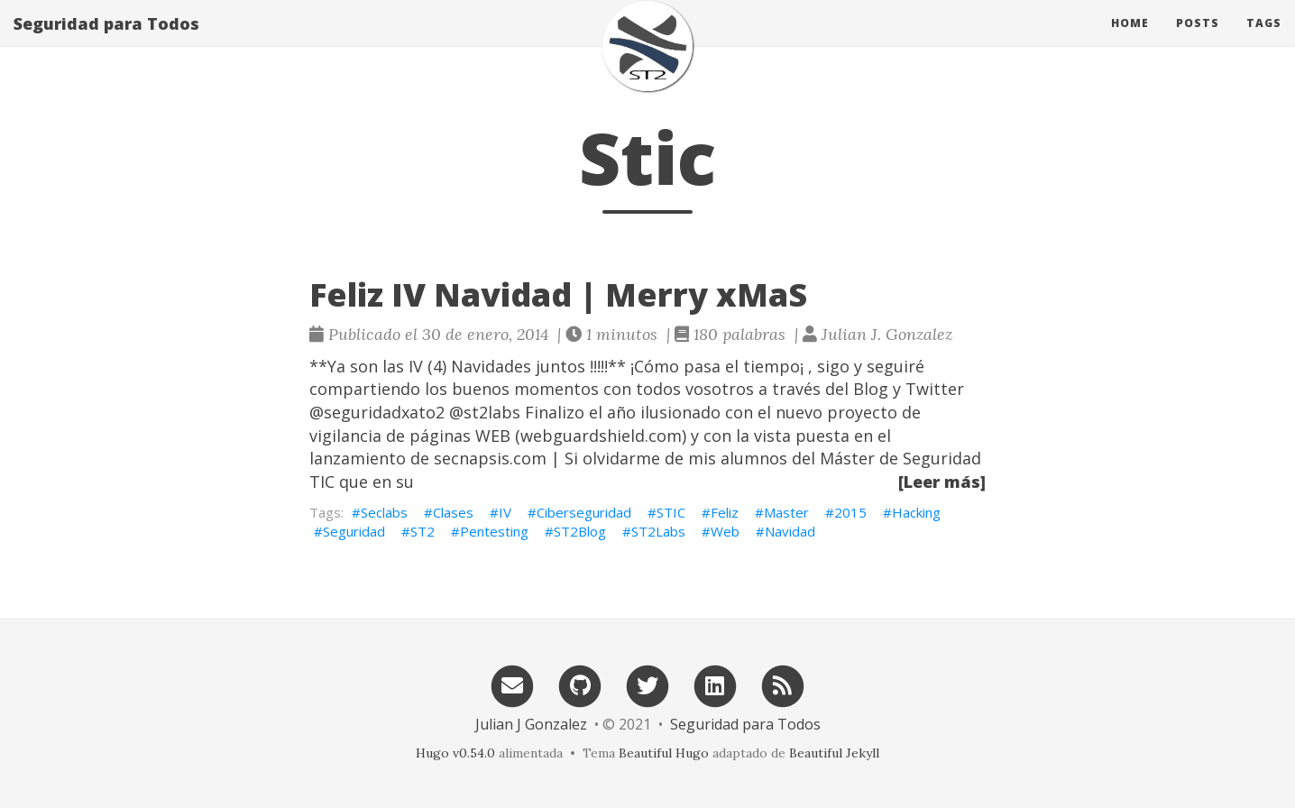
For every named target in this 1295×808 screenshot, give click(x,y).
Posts (1197, 40)
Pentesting (494, 531)
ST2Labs (658, 531)
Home (1130, 40)
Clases (453, 512)
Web (725, 531)
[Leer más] (942, 481)
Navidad (790, 531)
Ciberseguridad (584, 512)
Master (786, 512)
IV (505, 512)
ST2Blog (580, 531)
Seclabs (384, 512)
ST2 (422, 531)
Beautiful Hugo (664, 753)
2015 (850, 512)
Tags (1263, 40)
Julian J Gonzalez (531, 724)
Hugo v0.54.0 (455, 753)
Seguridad (354, 531)
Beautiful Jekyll (834, 753)
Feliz (725, 512)
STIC (671, 512)
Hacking (916, 512)
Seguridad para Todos (106, 40)
